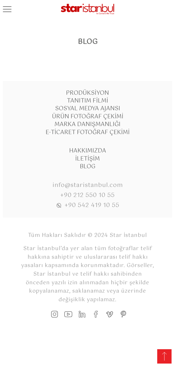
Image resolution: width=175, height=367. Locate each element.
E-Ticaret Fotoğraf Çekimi (88, 132)
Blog (88, 166)
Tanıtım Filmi (87, 101)
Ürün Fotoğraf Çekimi (87, 116)
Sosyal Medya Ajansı (87, 108)
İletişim (87, 159)
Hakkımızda (87, 151)
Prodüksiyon (87, 93)
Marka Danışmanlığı (87, 124)
